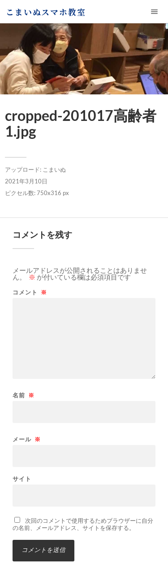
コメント (30, 292)
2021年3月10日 (26, 181)
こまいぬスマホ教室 (46, 12)
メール (27, 439)
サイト (22, 479)
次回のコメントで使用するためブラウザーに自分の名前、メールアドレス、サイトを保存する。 (83, 524)
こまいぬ (54, 169)
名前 (23, 395)
